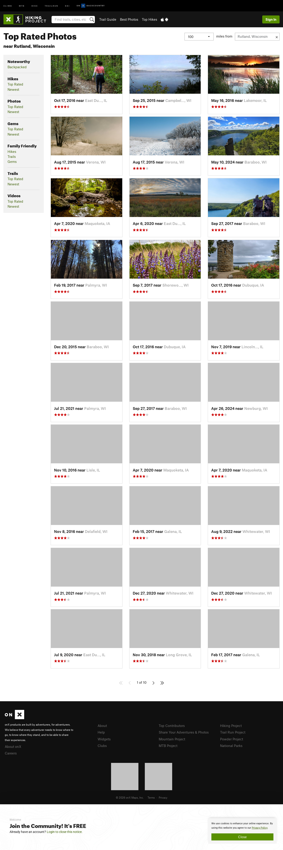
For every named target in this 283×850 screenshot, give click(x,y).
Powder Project (231, 739)
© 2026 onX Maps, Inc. (130, 797)
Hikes (12, 151)
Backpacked (17, 67)
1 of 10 (141, 682)
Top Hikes (149, 19)
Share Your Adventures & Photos (184, 732)
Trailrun (51, 5)
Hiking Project (231, 726)
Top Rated (15, 84)
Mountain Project (172, 739)
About (102, 726)
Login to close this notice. (65, 832)
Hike (34, 5)
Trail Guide (107, 19)
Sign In (270, 19)
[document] (242, 830)
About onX (13, 746)
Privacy (163, 797)
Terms (151, 797)
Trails (12, 156)
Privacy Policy (259, 827)
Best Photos (129, 19)
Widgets (104, 739)
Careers (11, 753)
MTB (22, 5)
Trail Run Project (232, 732)
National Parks (231, 746)
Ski (67, 5)
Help (101, 732)
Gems (12, 161)
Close (242, 837)
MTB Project (168, 746)
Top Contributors (172, 726)
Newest (13, 89)
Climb (7, 5)
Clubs (102, 746)
